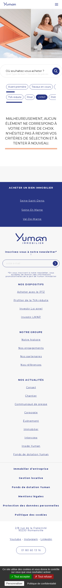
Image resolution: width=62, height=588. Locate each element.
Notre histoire (31, 339)
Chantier (31, 395)
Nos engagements (31, 348)
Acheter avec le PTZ (31, 291)
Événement (31, 420)
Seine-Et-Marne (32, 209)
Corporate (31, 412)
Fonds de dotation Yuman (31, 454)
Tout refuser (43, 576)
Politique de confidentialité (41, 583)
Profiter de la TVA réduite (31, 300)
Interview (31, 437)
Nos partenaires (31, 356)
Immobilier (31, 429)
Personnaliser (14, 583)
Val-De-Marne (32, 219)
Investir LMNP (31, 317)
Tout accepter (20, 576)
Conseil (31, 387)
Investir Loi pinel (31, 308)
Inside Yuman (31, 446)
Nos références (31, 364)
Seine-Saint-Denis (32, 200)
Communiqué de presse (31, 404)
